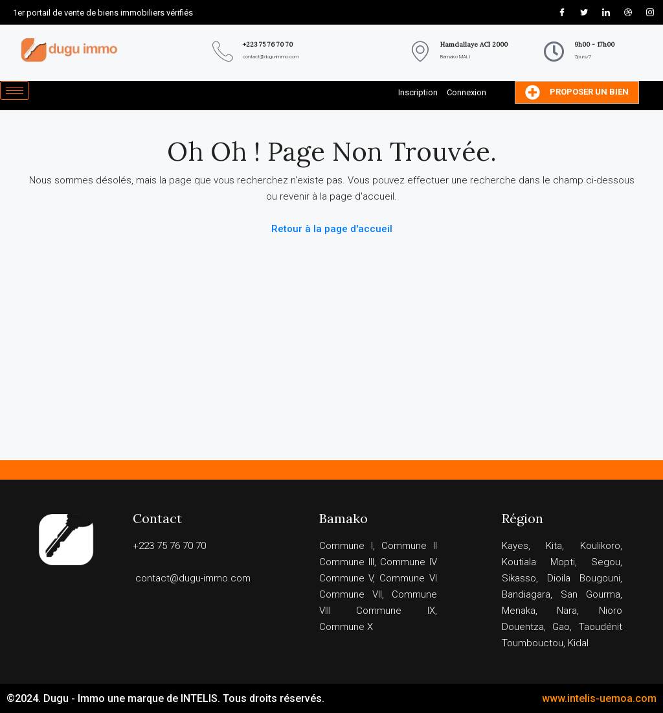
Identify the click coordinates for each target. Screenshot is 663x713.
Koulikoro (600, 546)
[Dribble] (628, 12)
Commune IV (408, 562)
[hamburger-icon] (14, 90)
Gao (561, 627)
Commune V (346, 578)
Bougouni (599, 578)
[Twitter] (584, 12)
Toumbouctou (532, 643)
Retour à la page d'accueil (331, 229)
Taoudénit (600, 627)
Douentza (523, 627)
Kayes (515, 546)
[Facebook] (562, 12)
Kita (554, 546)
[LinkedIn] (606, 12)
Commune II (409, 546)
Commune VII (350, 594)
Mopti (562, 562)
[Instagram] (650, 12)
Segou (605, 562)
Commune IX (395, 610)
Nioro (610, 610)
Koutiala (519, 562)
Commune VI (408, 578)
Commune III (346, 562)
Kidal (578, 643)
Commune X (346, 627)
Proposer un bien (577, 92)
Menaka (518, 610)
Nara (567, 610)
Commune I (346, 546)
